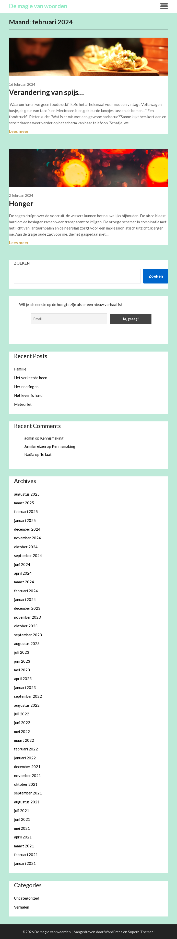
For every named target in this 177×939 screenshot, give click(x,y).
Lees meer (19, 131)
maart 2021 (24, 846)
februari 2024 (26, 590)
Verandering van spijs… (46, 92)
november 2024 (27, 538)
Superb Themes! (141, 932)
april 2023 (23, 678)
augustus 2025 (27, 494)
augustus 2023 (27, 643)
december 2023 (27, 608)
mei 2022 (22, 731)
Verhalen (21, 907)
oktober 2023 (26, 626)
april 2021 (23, 837)
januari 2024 (25, 599)
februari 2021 (26, 854)
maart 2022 (24, 740)
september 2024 (28, 555)
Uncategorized (26, 898)
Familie (20, 369)
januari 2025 (25, 520)
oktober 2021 (26, 784)
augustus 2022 (27, 705)
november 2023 (27, 617)
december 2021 (27, 766)
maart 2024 (24, 582)
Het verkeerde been (30, 377)
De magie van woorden (38, 6)
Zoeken (22, 263)
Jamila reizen (35, 446)
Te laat (46, 454)
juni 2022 (22, 722)
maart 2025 (24, 502)
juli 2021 (21, 810)
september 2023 (28, 634)
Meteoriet (23, 404)
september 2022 (28, 696)
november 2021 (27, 775)
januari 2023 (25, 687)
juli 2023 (21, 652)
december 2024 (27, 529)
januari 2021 (25, 863)
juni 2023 (22, 661)
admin (29, 438)
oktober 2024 (26, 546)
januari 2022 (25, 758)
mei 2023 (22, 670)
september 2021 (28, 793)
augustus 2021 (27, 802)
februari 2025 (26, 511)
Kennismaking (52, 438)
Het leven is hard (28, 395)
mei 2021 (22, 828)
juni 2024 (22, 564)
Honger (21, 203)
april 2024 (23, 573)
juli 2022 (21, 714)
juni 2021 (22, 819)
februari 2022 (26, 749)
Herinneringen (26, 386)
